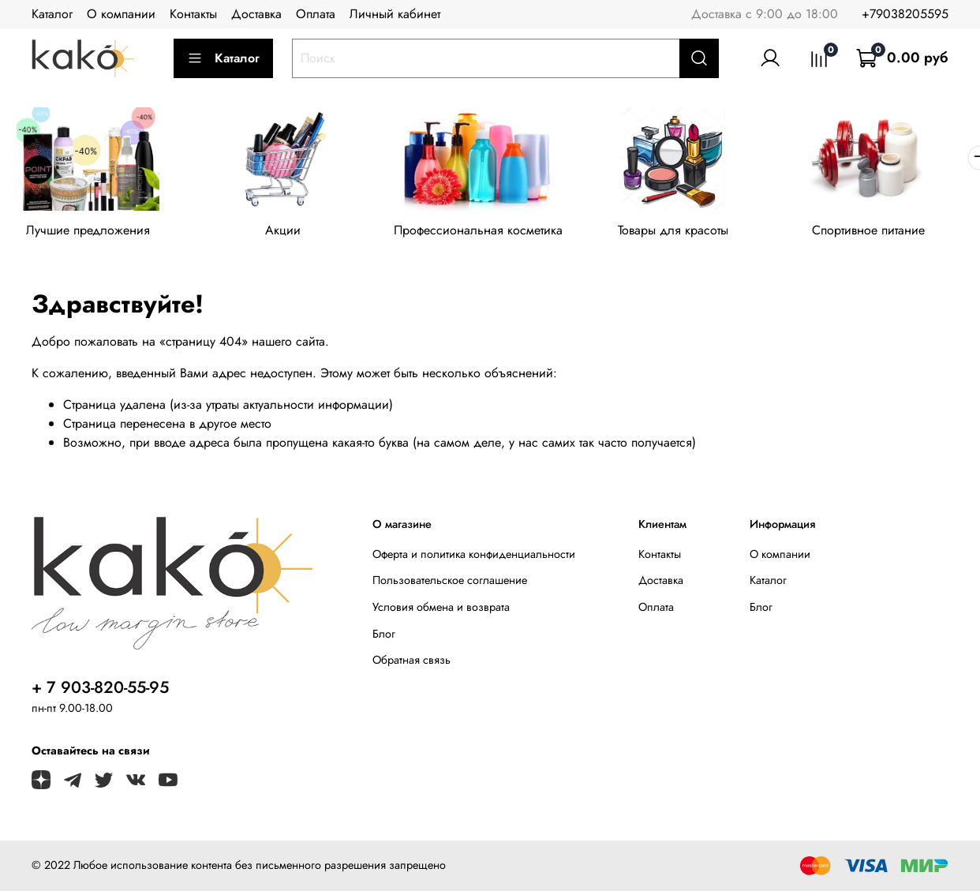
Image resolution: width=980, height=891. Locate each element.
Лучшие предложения (90, 233)
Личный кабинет (395, 14)
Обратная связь (411, 663)
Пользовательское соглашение (449, 583)
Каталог (52, 14)
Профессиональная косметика (490, 233)
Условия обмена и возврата (441, 610)
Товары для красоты (689, 233)
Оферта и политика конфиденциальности (473, 556)
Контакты (193, 14)
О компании (121, 14)
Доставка (256, 14)
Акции (290, 233)
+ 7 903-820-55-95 (100, 690)
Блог (383, 636)
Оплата (315, 14)
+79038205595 (905, 14)
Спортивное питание (889, 233)
